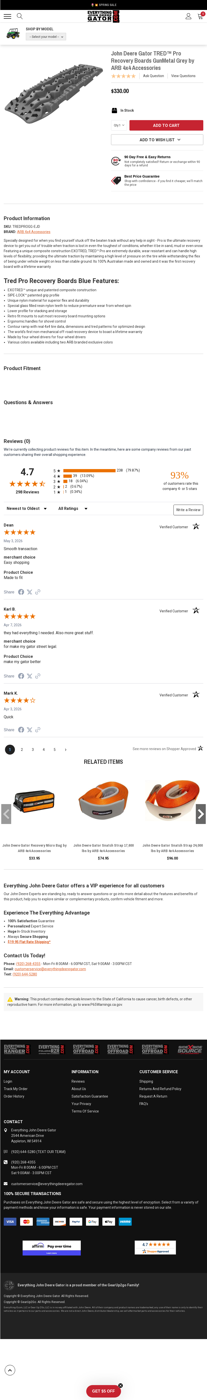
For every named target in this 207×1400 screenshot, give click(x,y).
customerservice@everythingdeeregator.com (50, 969)
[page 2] (22, 750)
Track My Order (16, 1089)
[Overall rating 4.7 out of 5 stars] (27, 483)
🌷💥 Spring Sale (104, 5)
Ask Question (153, 76)
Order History (14, 1096)
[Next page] (66, 750)
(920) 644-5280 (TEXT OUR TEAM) (38, 1152)
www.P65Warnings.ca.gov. (102, 1005)
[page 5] (55, 750)
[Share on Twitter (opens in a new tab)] (30, 592)
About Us (79, 1089)
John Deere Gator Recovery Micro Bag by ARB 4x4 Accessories (34, 848)
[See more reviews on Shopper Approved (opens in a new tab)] (38, 592)
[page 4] (44, 750)
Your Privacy (81, 1104)
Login (8, 1081)
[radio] (103, 470)
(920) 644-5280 (25, 974)
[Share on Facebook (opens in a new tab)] (21, 593)
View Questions (183, 76)
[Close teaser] (120, 1386)
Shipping (146, 1081)
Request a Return (153, 1096)
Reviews (78, 1081)
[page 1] (10, 750)
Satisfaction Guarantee (90, 1096)
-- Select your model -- (44, 37)
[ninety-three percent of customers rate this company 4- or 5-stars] (179, 480)
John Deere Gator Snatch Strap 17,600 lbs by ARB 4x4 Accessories (103, 848)
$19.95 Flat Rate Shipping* (29, 942)
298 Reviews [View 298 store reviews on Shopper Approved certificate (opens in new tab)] (33, 492)
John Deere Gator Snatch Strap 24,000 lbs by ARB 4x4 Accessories (172, 848)
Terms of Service (85, 1111)
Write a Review (188, 510)
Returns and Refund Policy (160, 1089)
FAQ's (143, 1104)
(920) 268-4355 (28, 964)
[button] (103, 1392)
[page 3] (33, 750)
